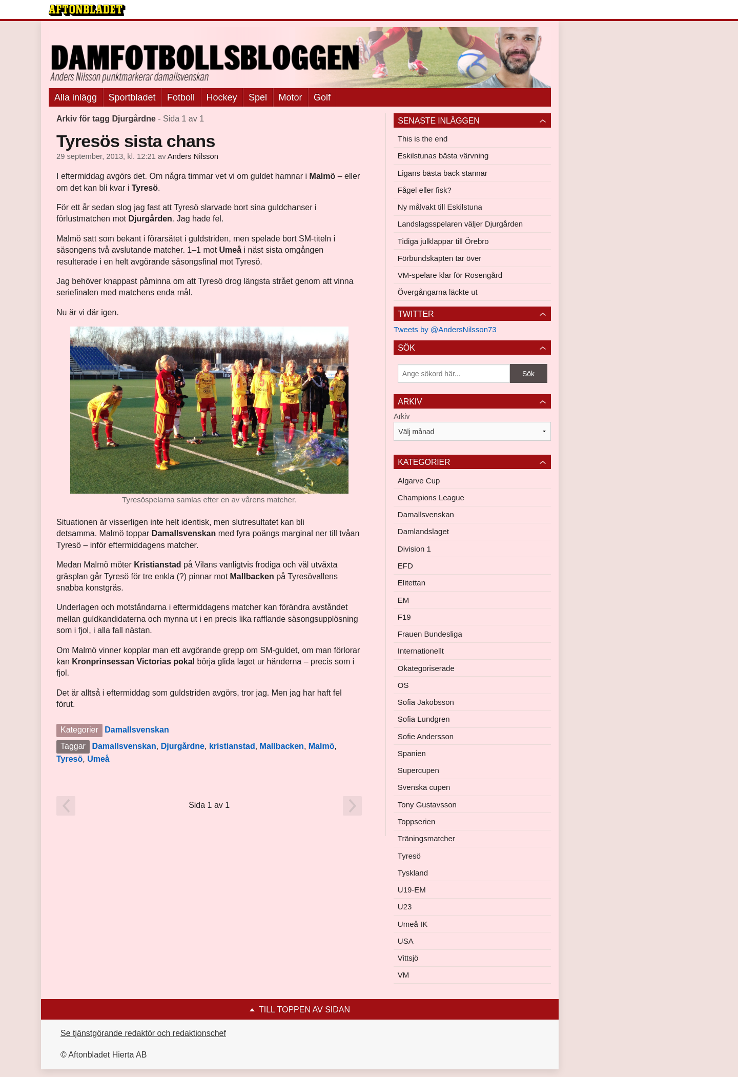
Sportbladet (132, 97)
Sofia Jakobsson (426, 702)
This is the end (423, 138)
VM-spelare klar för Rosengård (450, 275)
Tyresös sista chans (135, 141)
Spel (258, 97)
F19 (404, 617)
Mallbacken (282, 746)
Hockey (222, 97)
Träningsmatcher (426, 838)
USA (406, 941)
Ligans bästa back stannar (442, 173)
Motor (290, 97)
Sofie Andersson (426, 736)
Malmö (322, 746)
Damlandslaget (423, 531)
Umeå (98, 759)
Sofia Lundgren (424, 719)
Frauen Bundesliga (430, 633)
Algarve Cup (419, 480)
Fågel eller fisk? (425, 190)
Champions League (431, 497)
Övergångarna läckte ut (438, 292)
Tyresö (69, 759)
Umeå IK (412, 924)
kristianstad (232, 746)
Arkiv (401, 416)
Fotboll (181, 97)
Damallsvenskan (137, 729)
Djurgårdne (182, 746)
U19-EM (412, 889)
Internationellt (421, 650)
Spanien (412, 753)
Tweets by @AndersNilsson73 (445, 329)
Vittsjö (408, 957)
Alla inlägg (75, 97)
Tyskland (413, 872)
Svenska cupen (424, 787)
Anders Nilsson (193, 156)
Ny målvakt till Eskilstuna (440, 206)
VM (403, 974)
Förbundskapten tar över (439, 258)
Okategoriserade (426, 668)
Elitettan (411, 582)
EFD (405, 565)
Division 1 (414, 548)
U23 (405, 906)
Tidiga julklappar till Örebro (443, 241)
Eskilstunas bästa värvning (443, 155)
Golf (322, 97)
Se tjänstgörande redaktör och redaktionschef (143, 1033)
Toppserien (416, 821)
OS (403, 685)
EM (403, 600)
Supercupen (418, 770)
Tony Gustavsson (427, 804)
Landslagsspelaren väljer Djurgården (460, 223)
